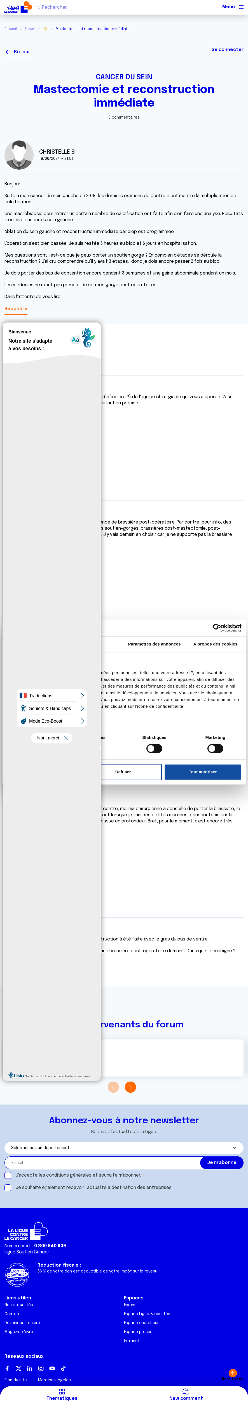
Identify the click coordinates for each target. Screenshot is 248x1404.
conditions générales (69, 1175)
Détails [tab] (93, 644)
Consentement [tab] (32, 644)
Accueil (10, 29)
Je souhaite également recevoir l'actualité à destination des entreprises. (94, 1187)
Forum (30, 29)
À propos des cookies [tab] (215, 644)
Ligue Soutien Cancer (26, 1252)
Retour (22, 52)
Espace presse (138, 1332)
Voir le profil (23, 1060)
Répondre (15, 308)
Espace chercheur (141, 1323)
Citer (10, 438)
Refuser (123, 771)
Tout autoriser (203, 771)
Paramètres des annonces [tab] (154, 644)
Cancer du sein (124, 77)
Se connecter (228, 49)
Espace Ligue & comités (147, 1314)
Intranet (132, 1341)
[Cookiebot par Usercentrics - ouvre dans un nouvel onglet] (217, 628)
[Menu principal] (241, 7)
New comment (186, 1398)
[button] (130, 1087)
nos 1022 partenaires (45, 672)
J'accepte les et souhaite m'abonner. (78, 1175)
